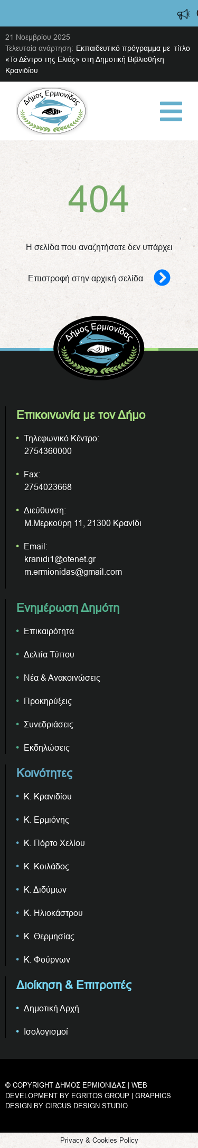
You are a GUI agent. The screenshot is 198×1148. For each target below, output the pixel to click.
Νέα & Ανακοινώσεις (62, 677)
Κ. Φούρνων (47, 959)
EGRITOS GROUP (100, 1095)
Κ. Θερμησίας (49, 936)
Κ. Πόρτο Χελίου (54, 843)
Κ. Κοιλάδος (46, 866)
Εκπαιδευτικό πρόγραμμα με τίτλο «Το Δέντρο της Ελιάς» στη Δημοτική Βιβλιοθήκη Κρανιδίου (97, 59)
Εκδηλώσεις (47, 747)
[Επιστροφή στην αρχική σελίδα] (157, 278)
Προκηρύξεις (48, 701)
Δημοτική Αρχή (51, 1008)
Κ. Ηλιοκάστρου (53, 913)
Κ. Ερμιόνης (46, 819)
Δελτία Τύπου (49, 654)
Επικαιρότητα (49, 631)
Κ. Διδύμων (45, 889)
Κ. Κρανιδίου (48, 796)
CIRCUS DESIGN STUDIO (86, 1105)
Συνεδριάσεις (48, 724)
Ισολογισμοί (46, 1031)
